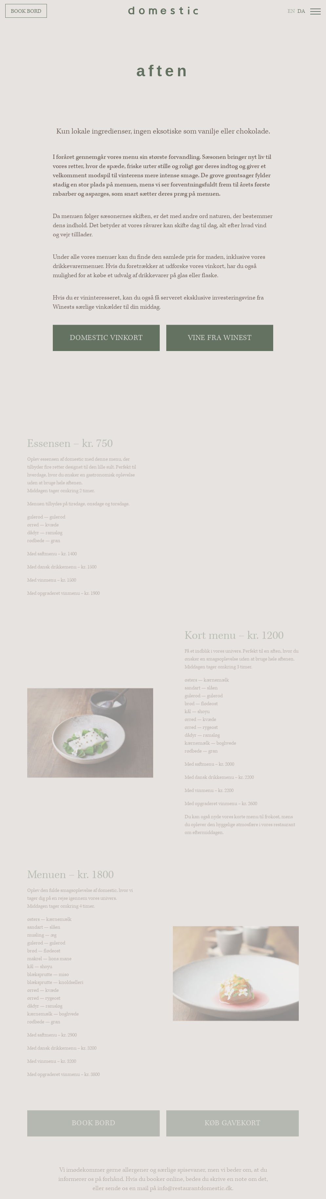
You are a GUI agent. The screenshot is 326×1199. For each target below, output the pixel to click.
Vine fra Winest (220, 338)
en (291, 11)
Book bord (26, 11)
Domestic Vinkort (106, 338)
